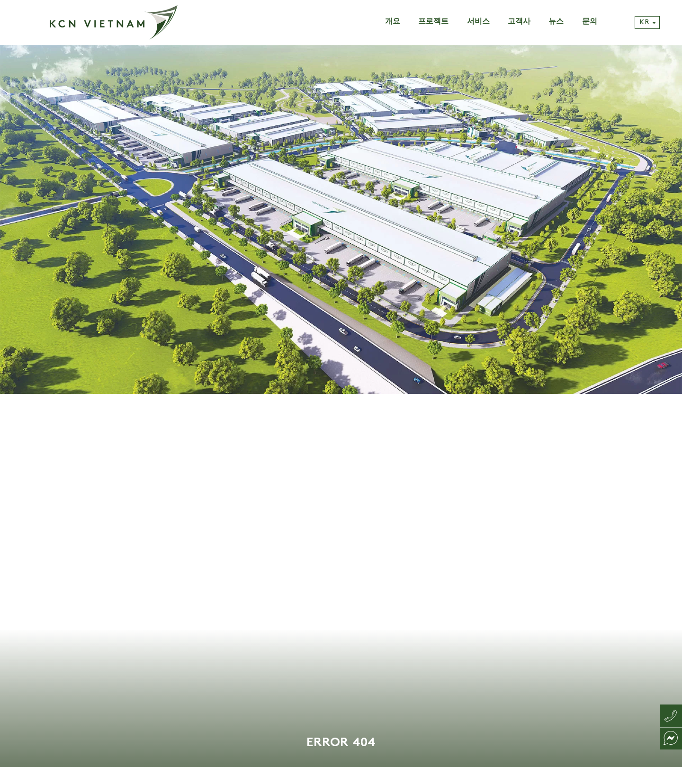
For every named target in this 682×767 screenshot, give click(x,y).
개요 (392, 22)
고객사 (519, 22)
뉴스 (556, 22)
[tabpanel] (341, 406)
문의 (589, 22)
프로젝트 (433, 22)
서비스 (478, 22)
